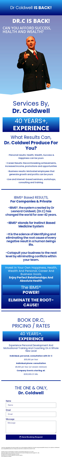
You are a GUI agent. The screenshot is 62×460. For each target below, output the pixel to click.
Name (8, 401)
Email (8, 410)
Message (10, 419)
